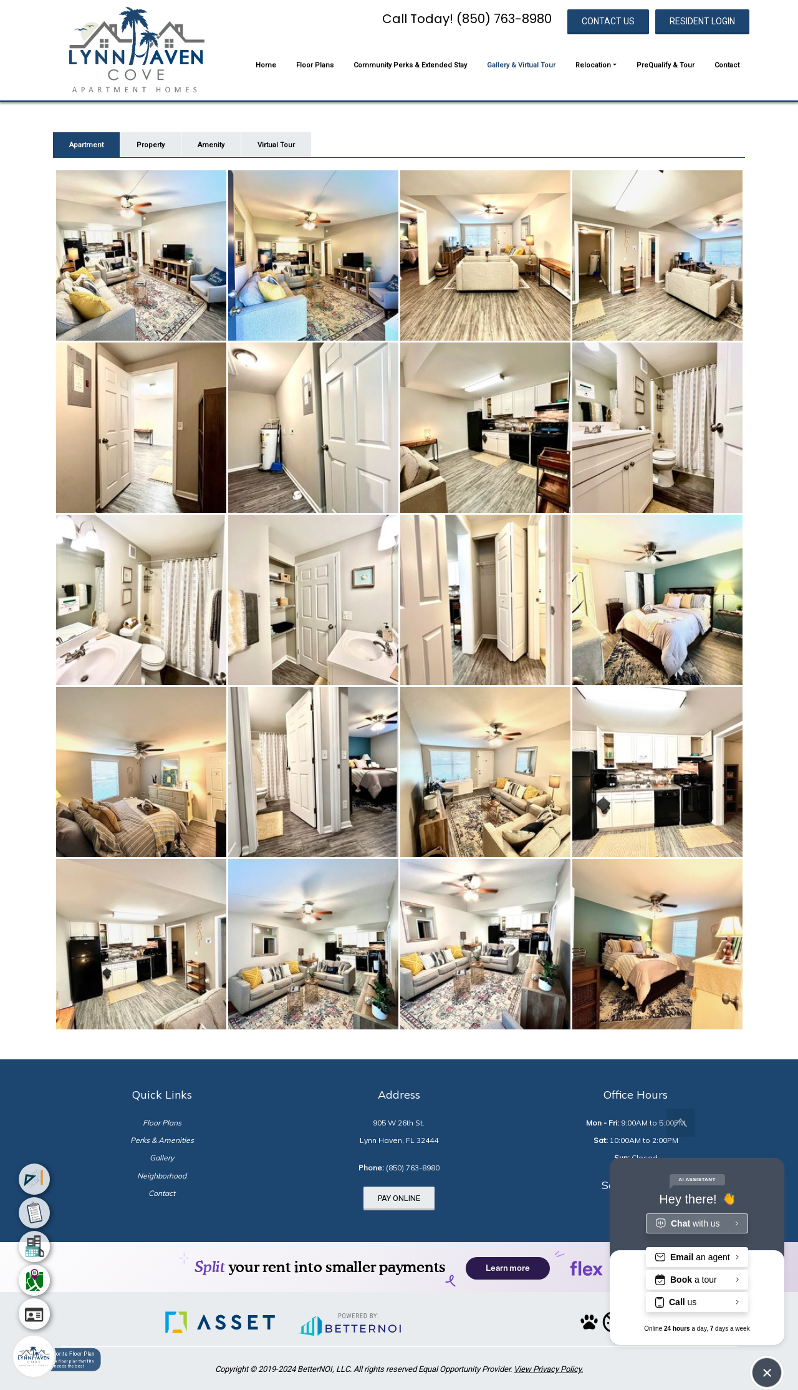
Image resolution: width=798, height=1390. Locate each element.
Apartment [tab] (86, 145)
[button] (136, 49)
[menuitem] (34, 1179)
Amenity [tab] (211, 145)
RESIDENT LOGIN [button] (702, 21)
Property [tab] (151, 145)
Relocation (593, 65)
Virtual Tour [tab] (276, 145)
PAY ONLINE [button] (399, 1198)
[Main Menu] (33, 1356)
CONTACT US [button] (608, 21)
